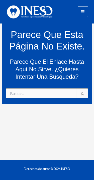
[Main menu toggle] (83, 11)
